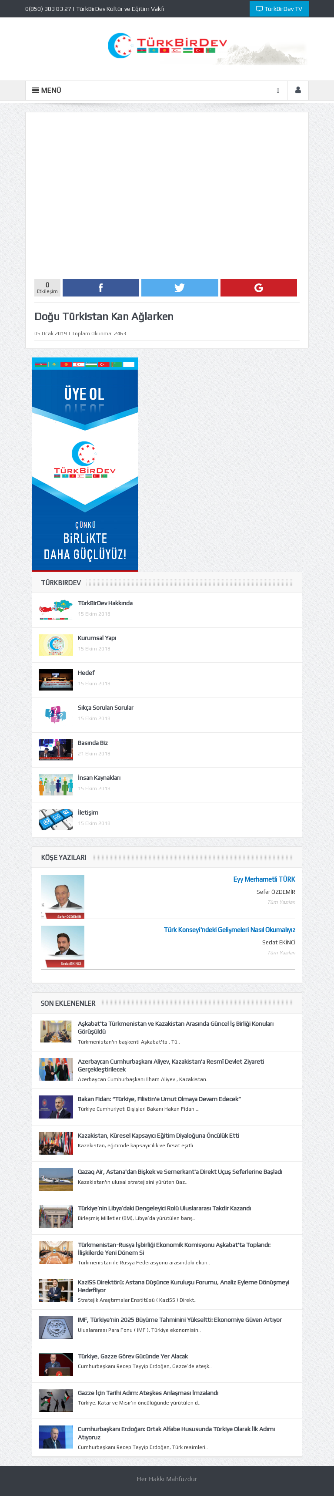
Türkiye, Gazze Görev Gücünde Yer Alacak (133, 1356)
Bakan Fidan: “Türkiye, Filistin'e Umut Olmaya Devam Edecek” (159, 1098)
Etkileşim (47, 286)
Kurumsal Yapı (97, 637)
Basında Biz (93, 742)
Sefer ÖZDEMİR (276, 892)
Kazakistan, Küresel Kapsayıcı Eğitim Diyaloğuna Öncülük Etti (158, 1135)
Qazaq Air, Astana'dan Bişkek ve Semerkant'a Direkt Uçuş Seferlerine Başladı (180, 1171)
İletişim (88, 812)
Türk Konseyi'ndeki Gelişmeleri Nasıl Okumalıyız (229, 929)
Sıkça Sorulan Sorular (106, 707)
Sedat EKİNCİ (278, 942)
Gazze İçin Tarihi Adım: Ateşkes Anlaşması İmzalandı (148, 1392)
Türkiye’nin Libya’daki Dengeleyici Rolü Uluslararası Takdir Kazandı (164, 1208)
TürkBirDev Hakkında (105, 603)
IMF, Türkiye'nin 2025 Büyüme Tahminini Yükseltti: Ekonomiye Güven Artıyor (180, 1319)
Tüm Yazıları (281, 902)
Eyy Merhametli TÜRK (264, 879)
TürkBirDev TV (279, 8)
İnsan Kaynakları (99, 777)
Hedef (86, 672)
